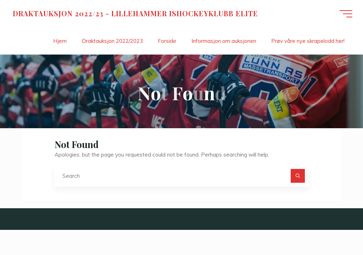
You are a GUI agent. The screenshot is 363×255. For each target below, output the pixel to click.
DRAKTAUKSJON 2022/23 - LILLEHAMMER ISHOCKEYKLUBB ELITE (135, 13)
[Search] (298, 176)
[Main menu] (346, 13)
